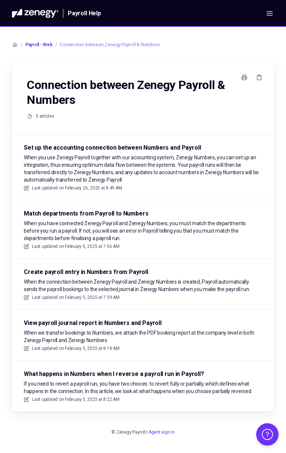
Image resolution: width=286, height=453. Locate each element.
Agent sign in (162, 432)
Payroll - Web (39, 44)
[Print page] (244, 77)
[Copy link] (259, 77)
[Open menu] (270, 13)
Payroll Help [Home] (84, 13)
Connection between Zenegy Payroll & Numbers (110, 44)
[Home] (35, 13)
